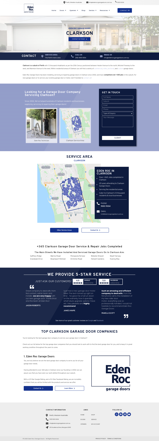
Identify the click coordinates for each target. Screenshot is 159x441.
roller (105, 69)
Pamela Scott (108, 318)
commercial (98, 69)
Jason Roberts (33, 310)
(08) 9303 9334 (80, 58)
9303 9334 (121, 2)
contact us (87, 78)
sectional (111, 69)
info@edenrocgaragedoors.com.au (101, 2)
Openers (74, 10)
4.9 (78, 281)
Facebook (114, 280)
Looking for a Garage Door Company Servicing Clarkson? (53, 93)
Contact (29, 56)
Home (54, 10)
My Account (95, 424)
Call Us (78, 55)
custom (120, 69)
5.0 (104, 281)
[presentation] (117, 131)
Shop (83, 10)
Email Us (108, 55)
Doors (63, 10)
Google (87, 280)
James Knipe (69, 315)
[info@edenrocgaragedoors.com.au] (87, 2)
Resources (105, 10)
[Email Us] (101, 56)
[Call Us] (72, 56)
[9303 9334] (116, 2)
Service (92, 10)
